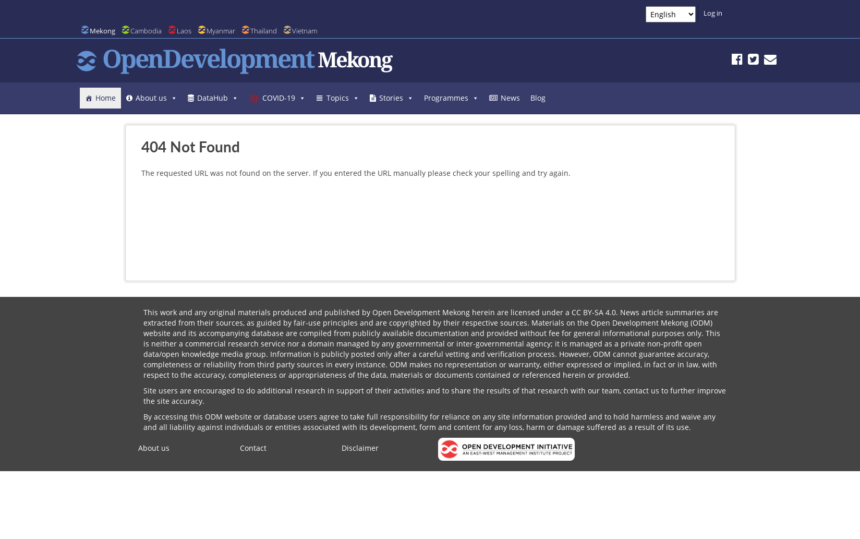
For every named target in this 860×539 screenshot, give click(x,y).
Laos (184, 30)
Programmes (451, 98)
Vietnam (304, 30)
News (510, 98)
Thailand (263, 30)
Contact (253, 448)
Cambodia (146, 30)
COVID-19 (284, 98)
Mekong (102, 30)
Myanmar (221, 30)
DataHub (217, 98)
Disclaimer (360, 448)
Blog (538, 98)
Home (105, 98)
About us (156, 98)
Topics (342, 98)
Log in (713, 13)
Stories (396, 98)
